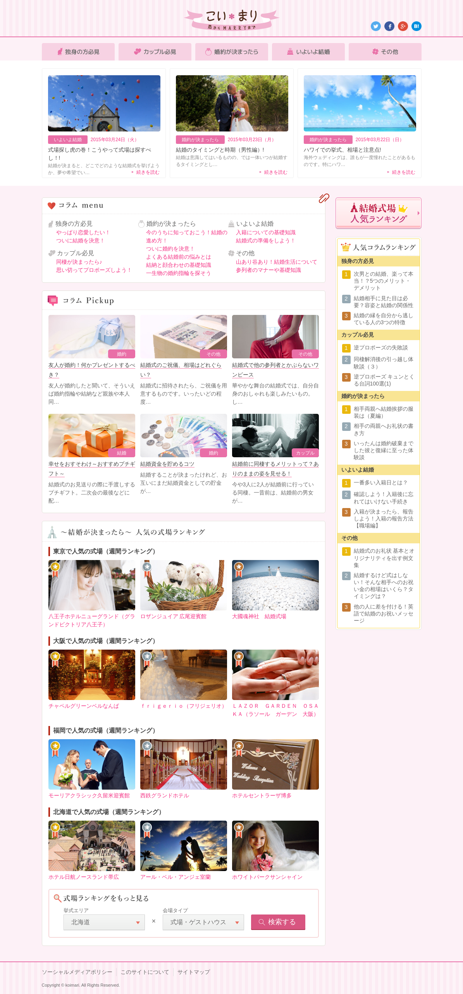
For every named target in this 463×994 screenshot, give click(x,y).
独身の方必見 (78, 52)
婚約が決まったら (231, 52)
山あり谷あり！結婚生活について (276, 262)
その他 (385, 52)
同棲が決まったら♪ (79, 262)
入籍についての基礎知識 (266, 232)
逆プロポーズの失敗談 (381, 347)
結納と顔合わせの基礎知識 (178, 265)
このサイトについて (144, 972)
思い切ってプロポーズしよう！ (94, 270)
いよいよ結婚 (308, 52)
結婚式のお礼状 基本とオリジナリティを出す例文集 (384, 558)
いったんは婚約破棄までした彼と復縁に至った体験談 (383, 450)
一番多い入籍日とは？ (381, 482)
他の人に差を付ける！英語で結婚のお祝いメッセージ (383, 613)
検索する (282, 922)
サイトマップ (193, 972)
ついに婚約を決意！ (170, 248)
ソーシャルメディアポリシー (77, 972)
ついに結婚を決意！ (80, 240)
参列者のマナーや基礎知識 (268, 270)
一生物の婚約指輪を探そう (178, 273)
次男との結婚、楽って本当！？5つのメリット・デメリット (383, 281)
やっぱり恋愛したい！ (83, 232)
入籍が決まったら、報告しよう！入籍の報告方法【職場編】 (383, 518)
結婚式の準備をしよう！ (266, 240)
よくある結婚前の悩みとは (178, 257)
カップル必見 (155, 52)
